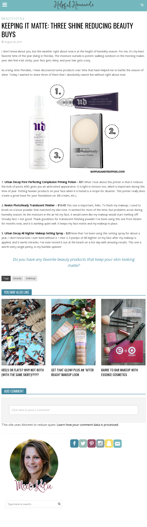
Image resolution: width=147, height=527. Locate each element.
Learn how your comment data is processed (87, 425)
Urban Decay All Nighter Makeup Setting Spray (33, 233)
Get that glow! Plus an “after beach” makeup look (72, 372)
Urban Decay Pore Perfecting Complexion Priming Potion (40, 182)
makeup (30, 278)
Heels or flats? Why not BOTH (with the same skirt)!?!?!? (23, 372)
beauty (18, 278)
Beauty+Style (13, 19)
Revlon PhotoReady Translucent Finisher (29, 205)
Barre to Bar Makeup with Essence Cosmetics (119, 372)
